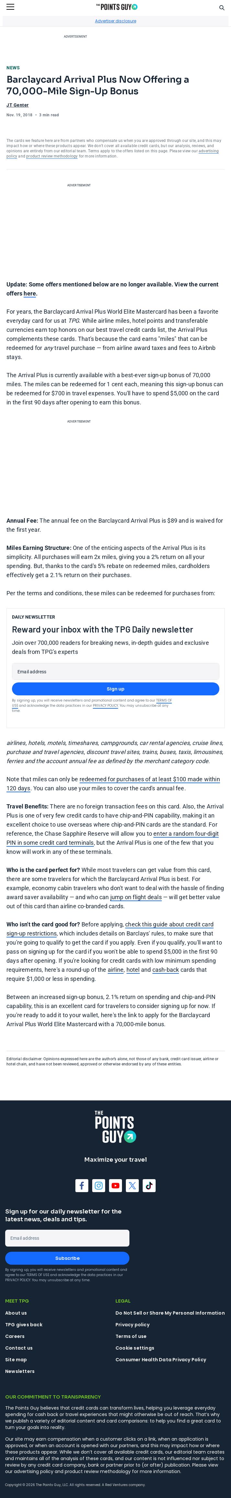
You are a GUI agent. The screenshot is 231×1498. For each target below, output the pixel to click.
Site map (16, 1359)
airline (116, 969)
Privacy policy (132, 1324)
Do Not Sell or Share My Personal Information (170, 1313)
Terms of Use (38, 1274)
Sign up (116, 689)
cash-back (165, 969)
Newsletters (20, 1371)
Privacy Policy (105, 705)
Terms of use (131, 1336)
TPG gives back (23, 1324)
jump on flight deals (136, 897)
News (13, 67)
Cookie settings (135, 1348)
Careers (15, 1336)
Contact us (19, 1348)
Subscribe (67, 1258)
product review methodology (52, 156)
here (30, 293)
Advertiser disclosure (115, 21)
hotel (133, 969)
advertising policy (33, 1471)
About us (16, 1313)
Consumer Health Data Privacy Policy (161, 1359)
